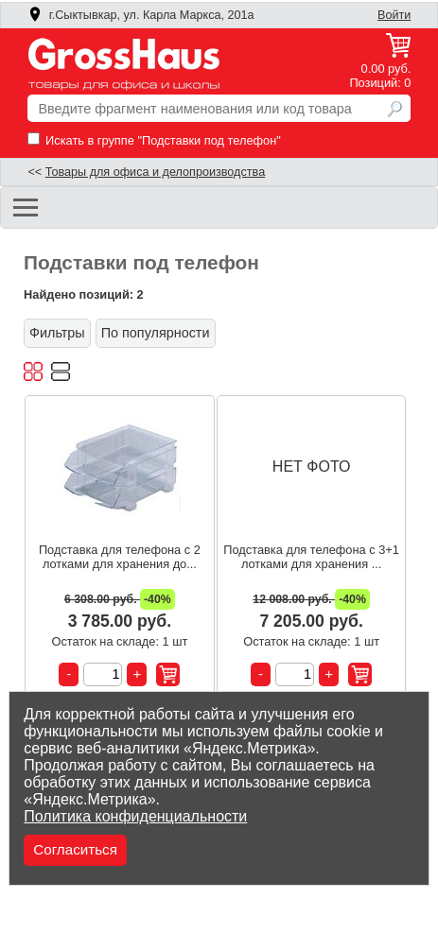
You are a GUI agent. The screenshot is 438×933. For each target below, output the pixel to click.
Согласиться (75, 849)
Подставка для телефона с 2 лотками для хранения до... (120, 557)
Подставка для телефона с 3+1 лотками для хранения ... (311, 557)
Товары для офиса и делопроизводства (155, 172)
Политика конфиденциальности (135, 816)
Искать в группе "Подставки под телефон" (154, 140)
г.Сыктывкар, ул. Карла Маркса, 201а (140, 15)
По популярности (155, 332)
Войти (394, 15)
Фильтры (57, 332)
